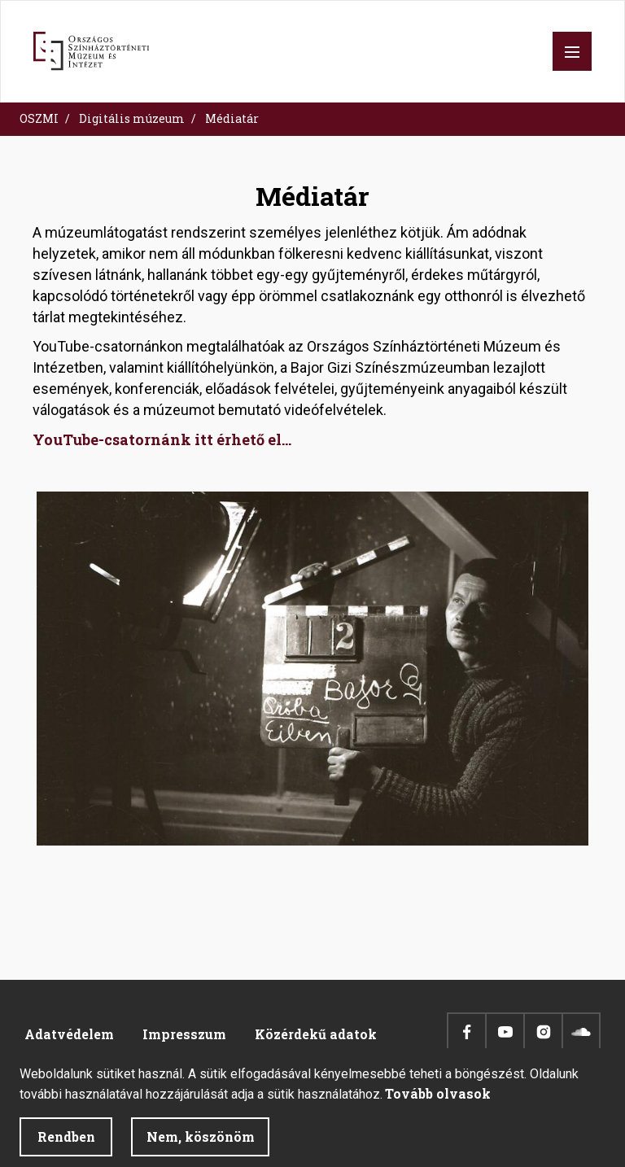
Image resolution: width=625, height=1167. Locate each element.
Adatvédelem (69, 1033)
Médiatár (232, 118)
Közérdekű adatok (316, 1033)
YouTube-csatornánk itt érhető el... (162, 439)
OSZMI (39, 118)
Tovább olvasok (438, 1104)
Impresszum (184, 1033)
